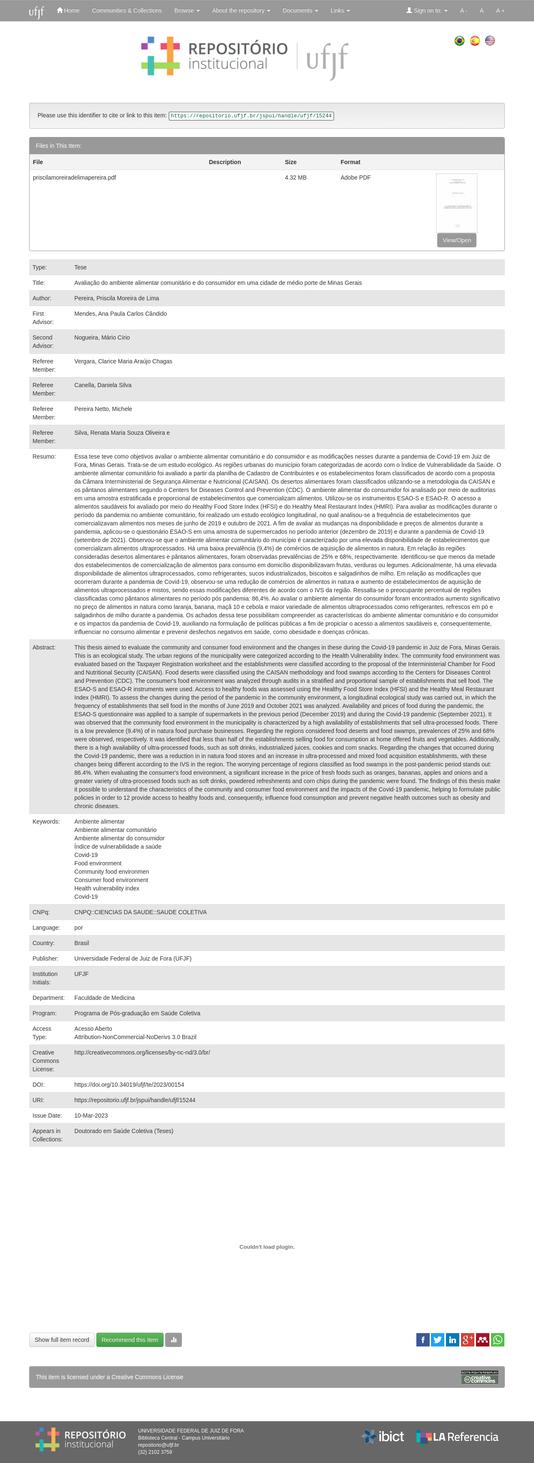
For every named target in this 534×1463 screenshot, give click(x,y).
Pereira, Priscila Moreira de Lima (116, 298)
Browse (187, 10)
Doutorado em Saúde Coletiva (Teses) (123, 1131)
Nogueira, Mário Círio (102, 337)
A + (500, 10)
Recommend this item (130, 1339)
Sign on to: (427, 10)
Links (340, 10)
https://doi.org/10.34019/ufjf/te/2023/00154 (129, 1084)
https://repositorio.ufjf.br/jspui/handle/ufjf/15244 (134, 1100)
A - (463, 10)
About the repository (241, 10)
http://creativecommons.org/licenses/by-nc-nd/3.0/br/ (142, 1052)
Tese (80, 267)
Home (68, 10)
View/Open (457, 240)
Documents (300, 10)
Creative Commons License (147, 1377)
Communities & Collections (127, 10)
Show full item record (62, 1339)
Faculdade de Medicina (104, 997)
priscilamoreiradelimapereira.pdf (74, 177)
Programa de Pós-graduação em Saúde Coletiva (137, 1013)
